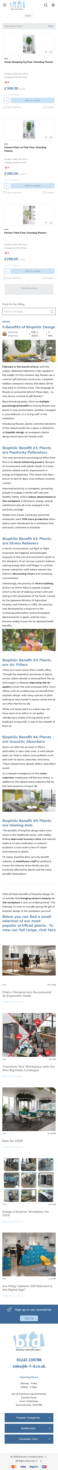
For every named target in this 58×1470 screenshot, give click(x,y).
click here (47, 929)
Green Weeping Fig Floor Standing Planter (28, 61)
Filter (50, 26)
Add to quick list (12, 107)
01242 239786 (29, 1360)
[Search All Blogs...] (29, 311)
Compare (48, 107)
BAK (6, 58)
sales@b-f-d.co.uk (29, 1366)
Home (28, 16)
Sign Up (29, 1318)
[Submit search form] (53, 311)
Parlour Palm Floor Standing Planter (25, 232)
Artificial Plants (20, 77)
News (6, 321)
